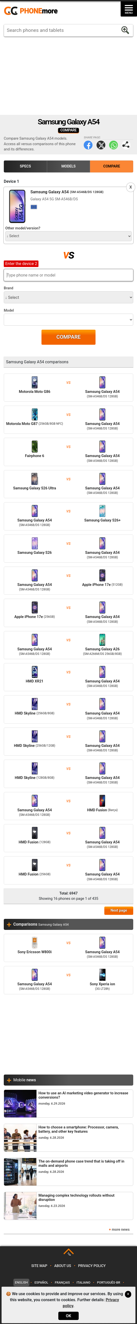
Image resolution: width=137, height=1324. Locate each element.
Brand (8, 288)
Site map (39, 1266)
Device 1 (11, 181)
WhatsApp (113, 145)
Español (41, 1282)
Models (68, 166)
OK (68, 1315)
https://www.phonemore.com (32, 11)
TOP (69, 1254)
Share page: (126, 145)
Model (9, 310)
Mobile (24, 1080)
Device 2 (11, 263)
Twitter (101, 145)
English (21, 1282)
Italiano (83, 1282)
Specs (25, 166)
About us (62, 1266)
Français (62, 1282)
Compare (111, 166)
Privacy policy (92, 1266)
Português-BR (108, 1282)
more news (121, 1229)
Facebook (88, 145)
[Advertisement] (68, 76)
